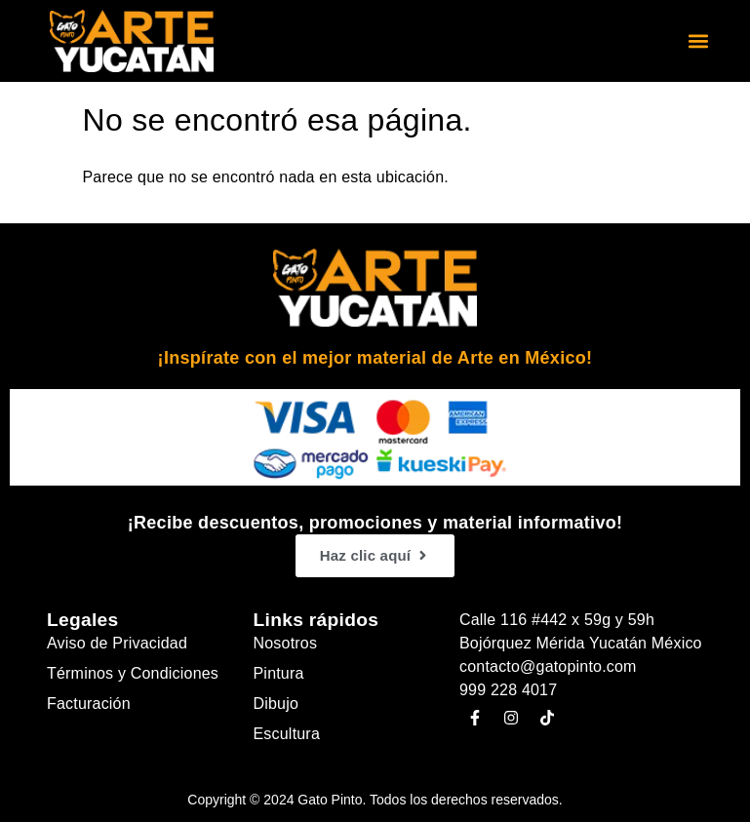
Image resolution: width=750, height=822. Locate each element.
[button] (699, 41)
